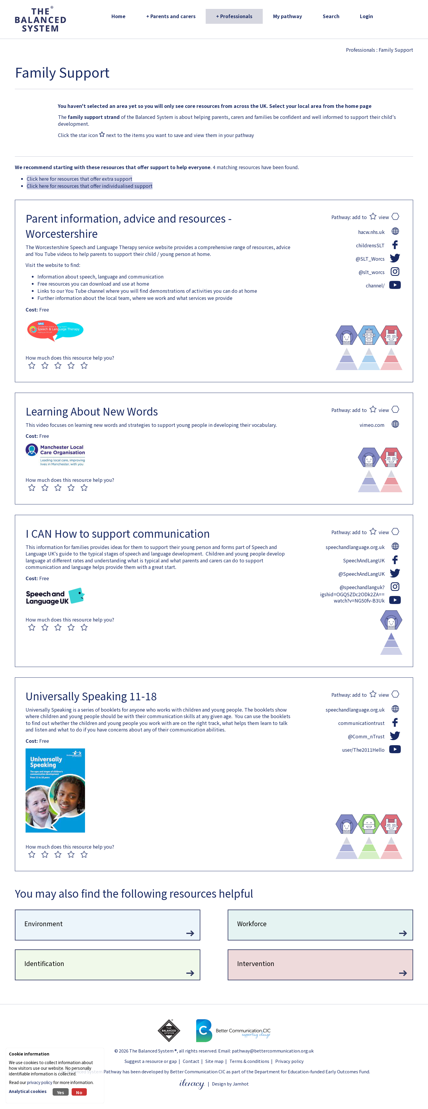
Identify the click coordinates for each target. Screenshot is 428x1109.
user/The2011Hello (363, 749)
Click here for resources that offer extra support (79, 178)
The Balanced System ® (153, 1050)
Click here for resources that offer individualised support (89, 185)
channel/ (375, 285)
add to (359, 217)
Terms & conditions (249, 1061)
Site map (214, 1061)
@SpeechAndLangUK (362, 573)
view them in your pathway (224, 135)
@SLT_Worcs (370, 258)
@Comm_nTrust (366, 736)
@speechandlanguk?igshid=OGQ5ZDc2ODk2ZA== (352, 587)
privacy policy (39, 1082)
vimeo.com (372, 424)
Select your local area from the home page (320, 105)
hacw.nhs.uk (371, 231)
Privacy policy (289, 1061)
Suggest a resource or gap (151, 1061)
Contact (191, 1061)
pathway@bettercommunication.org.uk (273, 1050)
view (384, 217)
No (79, 1092)
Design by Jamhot (230, 1083)
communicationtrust (361, 722)
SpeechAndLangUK (364, 560)
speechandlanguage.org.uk (355, 546)
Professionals (360, 49)
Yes (60, 1092)
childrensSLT (370, 245)
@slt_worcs (372, 272)
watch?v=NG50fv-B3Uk (359, 600)
